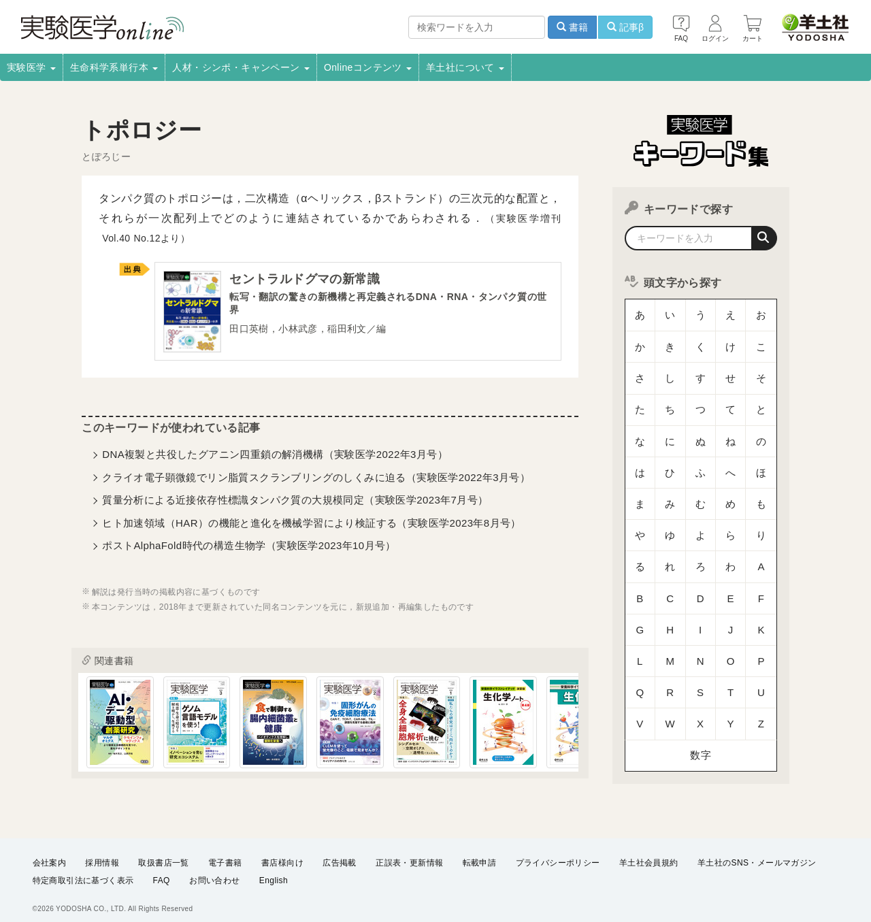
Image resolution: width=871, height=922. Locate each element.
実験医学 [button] (31, 67)
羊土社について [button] (465, 67)
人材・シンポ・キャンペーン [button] (241, 67)
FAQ (161, 871)
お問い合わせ (214, 871)
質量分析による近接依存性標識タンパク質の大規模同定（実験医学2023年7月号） (295, 502)
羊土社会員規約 (648, 853)
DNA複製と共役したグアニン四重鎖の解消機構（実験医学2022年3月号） (275, 457)
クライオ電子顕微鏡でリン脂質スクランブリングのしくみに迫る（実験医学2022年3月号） (316, 480)
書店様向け (282, 853)
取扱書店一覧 (163, 853)
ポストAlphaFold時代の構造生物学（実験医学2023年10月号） (249, 548)
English (273, 871)
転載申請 (480, 853)
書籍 (572, 27)
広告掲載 (340, 853)
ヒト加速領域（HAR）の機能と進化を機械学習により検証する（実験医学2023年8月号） (311, 525)
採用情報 (102, 853)
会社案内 (50, 853)
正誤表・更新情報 (409, 853)
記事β (625, 27)
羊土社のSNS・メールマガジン (757, 853)
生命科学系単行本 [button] (114, 67)
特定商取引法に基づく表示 (83, 871)
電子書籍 (225, 853)
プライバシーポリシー (558, 853)
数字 (700, 615)
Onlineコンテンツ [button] (368, 67)
